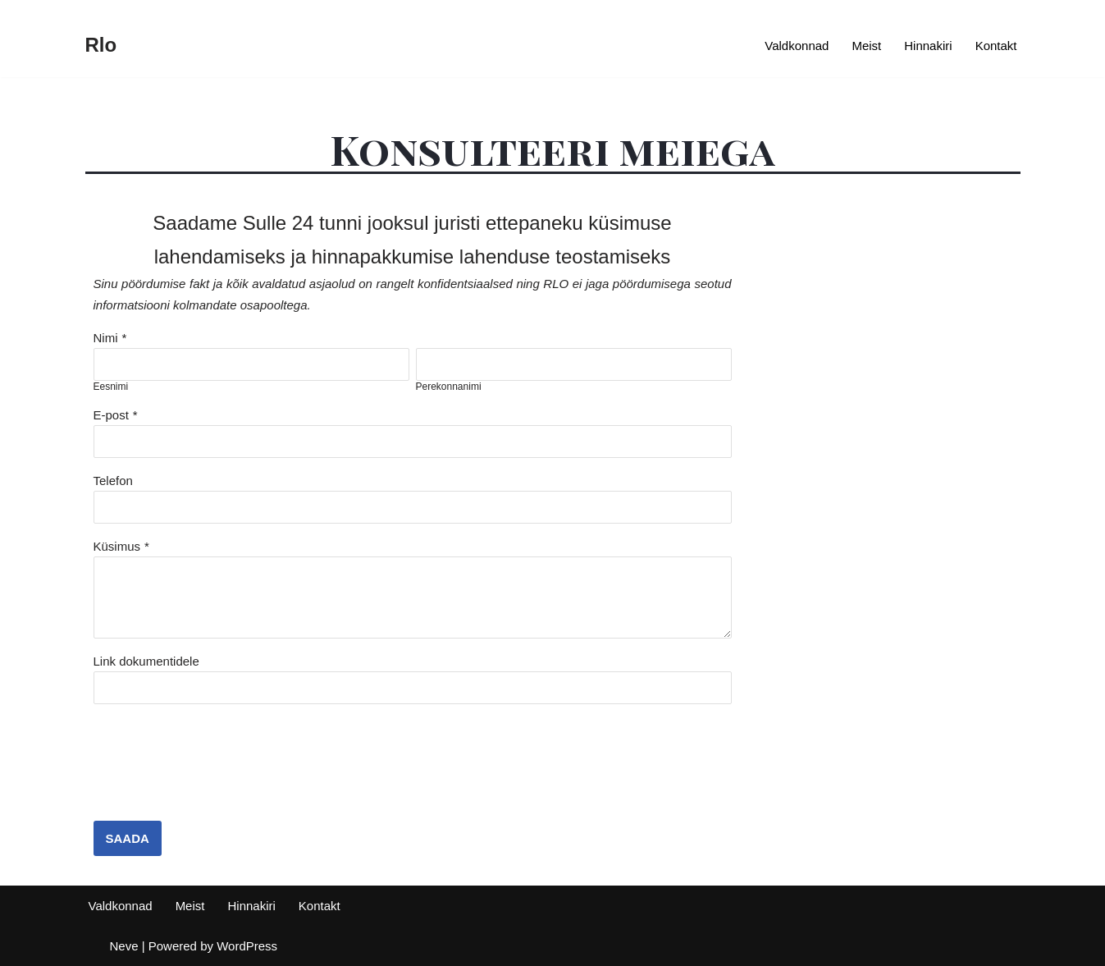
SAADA (127, 838)
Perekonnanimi (449, 386)
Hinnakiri (928, 46)
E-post (111, 415)
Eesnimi (111, 386)
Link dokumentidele (146, 661)
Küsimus (117, 546)
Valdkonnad (797, 46)
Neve (124, 946)
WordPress (247, 946)
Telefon (113, 481)
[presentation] (218, 772)
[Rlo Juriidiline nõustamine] (101, 45)
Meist (866, 46)
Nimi (106, 338)
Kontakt (996, 46)
